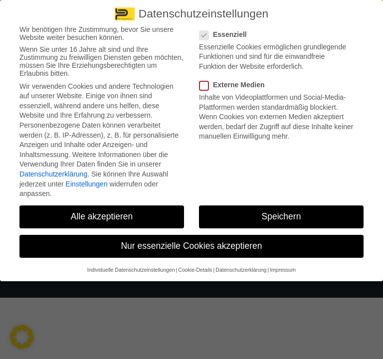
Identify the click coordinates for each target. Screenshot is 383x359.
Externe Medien (235, 80)
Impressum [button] (283, 265)
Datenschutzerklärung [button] (240, 265)
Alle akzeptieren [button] (102, 212)
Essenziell (226, 29)
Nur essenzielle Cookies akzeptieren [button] (191, 241)
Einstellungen (87, 179)
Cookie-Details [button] (195, 265)
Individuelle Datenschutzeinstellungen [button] (131, 265)
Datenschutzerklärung (53, 170)
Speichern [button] (281, 212)
